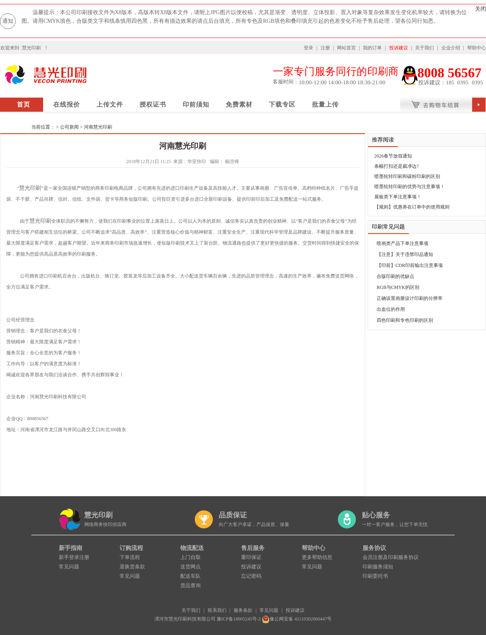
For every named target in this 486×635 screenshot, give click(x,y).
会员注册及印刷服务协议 (391, 557)
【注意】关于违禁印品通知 (405, 254)
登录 (308, 48)
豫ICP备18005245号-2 (239, 619)
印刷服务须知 (378, 567)
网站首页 (346, 48)
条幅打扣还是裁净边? (396, 166)
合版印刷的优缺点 (395, 276)
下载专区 (282, 104)
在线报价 (66, 104)
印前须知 (196, 104)
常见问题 (69, 567)
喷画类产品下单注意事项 (402, 243)
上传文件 (109, 104)
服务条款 (243, 610)
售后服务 (253, 548)
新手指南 (70, 548)
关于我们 (424, 48)
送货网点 (190, 567)
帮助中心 (476, 48)
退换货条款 (132, 567)
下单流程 (130, 557)
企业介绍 (450, 48)
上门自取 (190, 557)
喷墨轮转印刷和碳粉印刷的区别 (407, 176)
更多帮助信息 (317, 557)
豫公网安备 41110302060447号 (297, 619)
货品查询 (190, 585)
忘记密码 (251, 576)
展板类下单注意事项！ (397, 197)
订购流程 (131, 548)
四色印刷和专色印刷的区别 (405, 320)
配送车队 (190, 576)
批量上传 (325, 104)
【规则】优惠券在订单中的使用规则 (412, 207)
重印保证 (251, 557)
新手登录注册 (74, 557)
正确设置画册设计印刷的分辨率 (409, 298)
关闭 (480, 9)
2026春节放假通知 (393, 156)
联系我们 (217, 610)
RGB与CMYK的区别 (398, 287)
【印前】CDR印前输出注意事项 (410, 265)
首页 (23, 104)
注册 (325, 48)
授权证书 (153, 104)
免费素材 (239, 104)
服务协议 (374, 548)
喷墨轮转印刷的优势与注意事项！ (409, 186)
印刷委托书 (375, 576)
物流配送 (192, 548)
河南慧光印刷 (98, 127)
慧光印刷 (31, 48)
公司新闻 (70, 127)
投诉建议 (398, 48)
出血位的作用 (391, 309)
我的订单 (372, 48)
